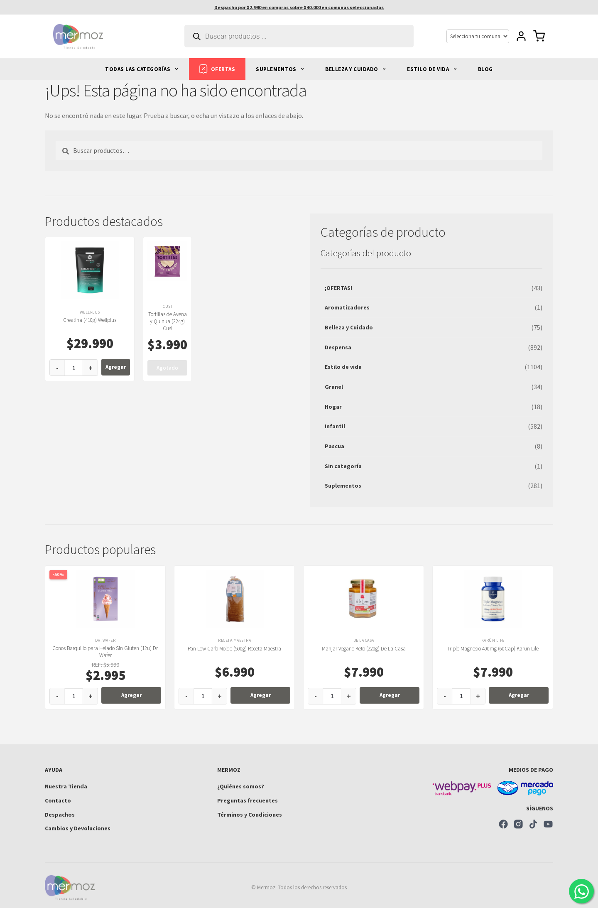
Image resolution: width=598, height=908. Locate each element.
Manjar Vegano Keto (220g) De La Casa (364, 648)
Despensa (338, 347)
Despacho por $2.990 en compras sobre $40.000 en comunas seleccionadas (299, 7)
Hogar (333, 406)
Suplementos (343, 485)
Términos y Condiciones (249, 814)
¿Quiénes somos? (240, 786)
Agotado (167, 367)
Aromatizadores (347, 307)
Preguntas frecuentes (247, 800)
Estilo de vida (343, 367)
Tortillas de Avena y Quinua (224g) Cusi (167, 321)
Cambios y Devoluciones (77, 828)
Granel (334, 386)
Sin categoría (343, 466)
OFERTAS (217, 69)
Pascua (334, 446)
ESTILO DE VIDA (432, 69)
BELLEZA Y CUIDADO (355, 69)
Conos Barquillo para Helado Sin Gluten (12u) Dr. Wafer (105, 652)
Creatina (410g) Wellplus (89, 320)
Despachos (60, 814)
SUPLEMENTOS (280, 69)
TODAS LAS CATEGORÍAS (142, 69)
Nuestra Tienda (66, 786)
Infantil (335, 426)
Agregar (115, 367)
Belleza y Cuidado (349, 327)
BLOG (485, 69)
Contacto (58, 800)
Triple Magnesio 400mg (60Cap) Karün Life (493, 648)
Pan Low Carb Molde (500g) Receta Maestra (234, 648)
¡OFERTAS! (338, 288)
